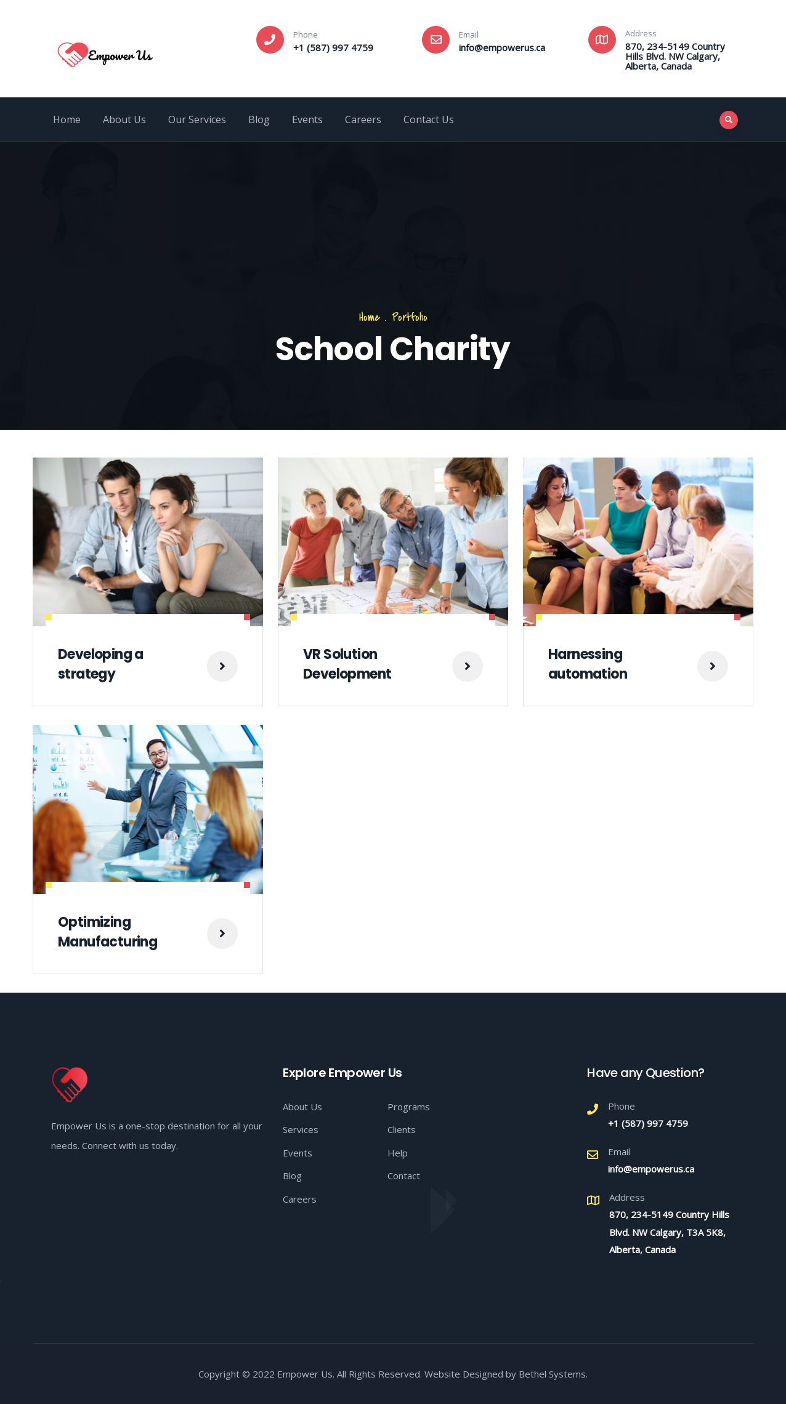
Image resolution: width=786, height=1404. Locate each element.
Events (307, 119)
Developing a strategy (101, 664)
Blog (259, 119)
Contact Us (428, 119)
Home (67, 119)
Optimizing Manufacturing (107, 932)
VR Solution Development (347, 664)
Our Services (197, 119)
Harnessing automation (587, 664)
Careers (363, 119)
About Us (124, 119)
